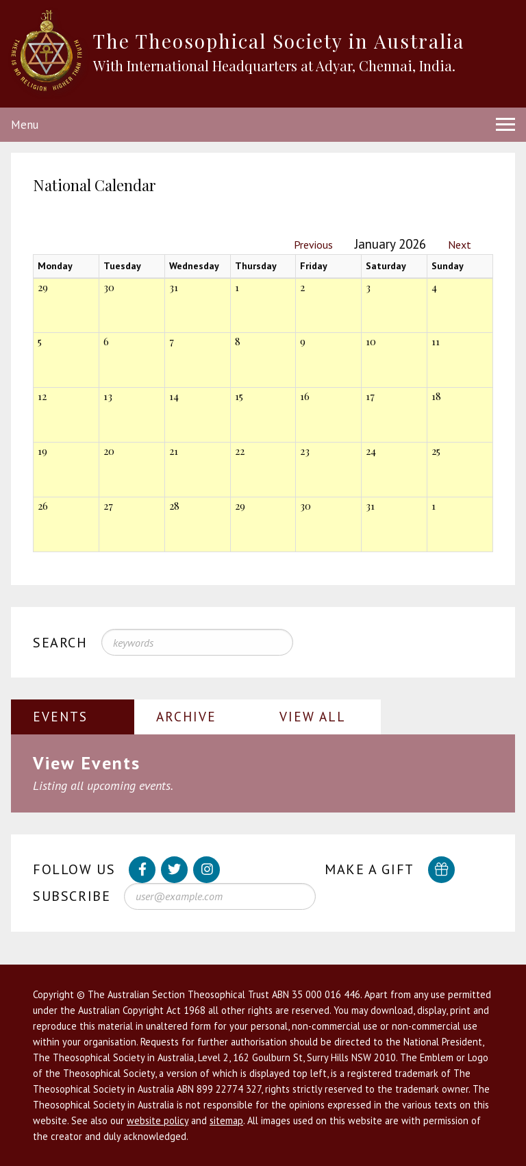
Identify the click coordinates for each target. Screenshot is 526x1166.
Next (459, 244)
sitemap (226, 1120)
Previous (313, 244)
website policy (157, 1120)
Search (60, 643)
